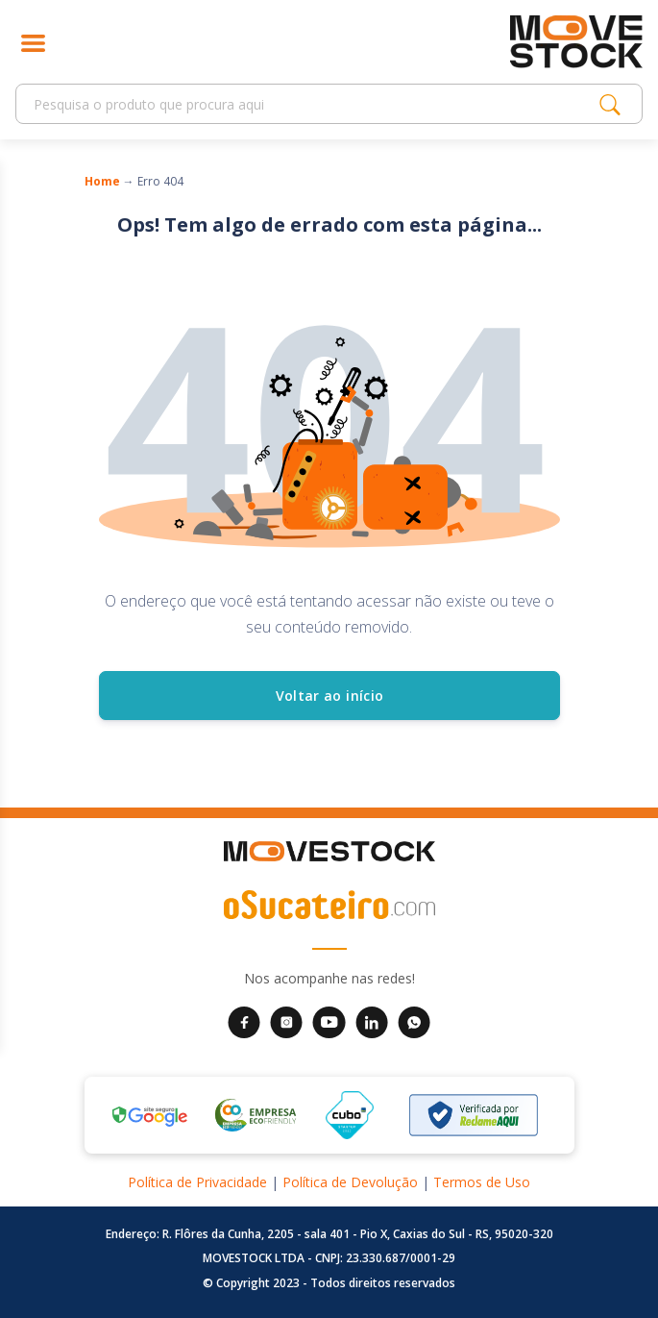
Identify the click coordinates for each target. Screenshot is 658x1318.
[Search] (313, 104)
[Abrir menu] (33, 41)
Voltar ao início (329, 695)
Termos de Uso (481, 1182)
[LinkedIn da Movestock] (371, 1021)
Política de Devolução (350, 1182)
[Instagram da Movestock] (286, 1021)
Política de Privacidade (197, 1182)
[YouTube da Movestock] (329, 1021)
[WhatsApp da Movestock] (414, 1021)
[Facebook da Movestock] (244, 1021)
